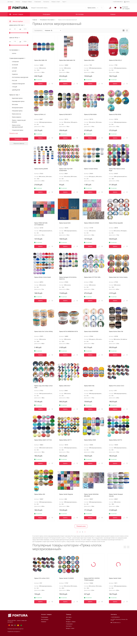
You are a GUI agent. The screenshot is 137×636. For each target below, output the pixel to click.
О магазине (37, 1)
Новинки (112, 14)
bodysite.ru (17, 631)
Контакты (46, 1)
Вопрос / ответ (56, 1)
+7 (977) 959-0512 (115, 617)
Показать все (81, 526)
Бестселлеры (80, 14)
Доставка (10, 1)
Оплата (18, 1)
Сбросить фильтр (18, 143)
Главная (35, 19)
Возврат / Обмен (27, 1)
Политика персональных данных (15, 628)
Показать (17, 139)
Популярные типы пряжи (47, 19)
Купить (40, 83)
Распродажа (46, 14)
